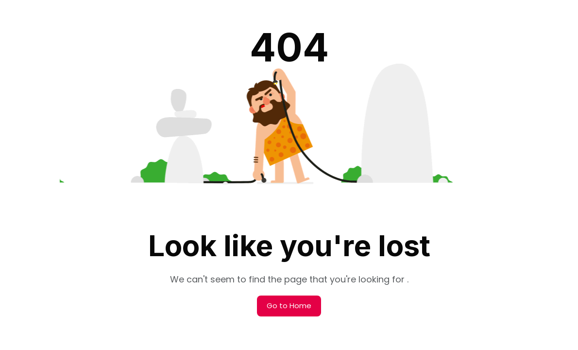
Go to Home (289, 305)
